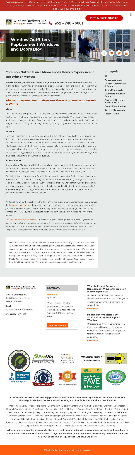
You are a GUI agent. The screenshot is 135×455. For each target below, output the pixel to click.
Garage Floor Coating (115, 106)
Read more (92, 308)
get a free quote (104, 18)
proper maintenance (21, 205)
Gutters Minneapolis (115, 110)
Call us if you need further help (20, 220)
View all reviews (57, 325)
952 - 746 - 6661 (68, 24)
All (106, 76)
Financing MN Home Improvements (115, 101)
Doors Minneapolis (114, 90)
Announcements (113, 80)
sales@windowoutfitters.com (19, 309)
